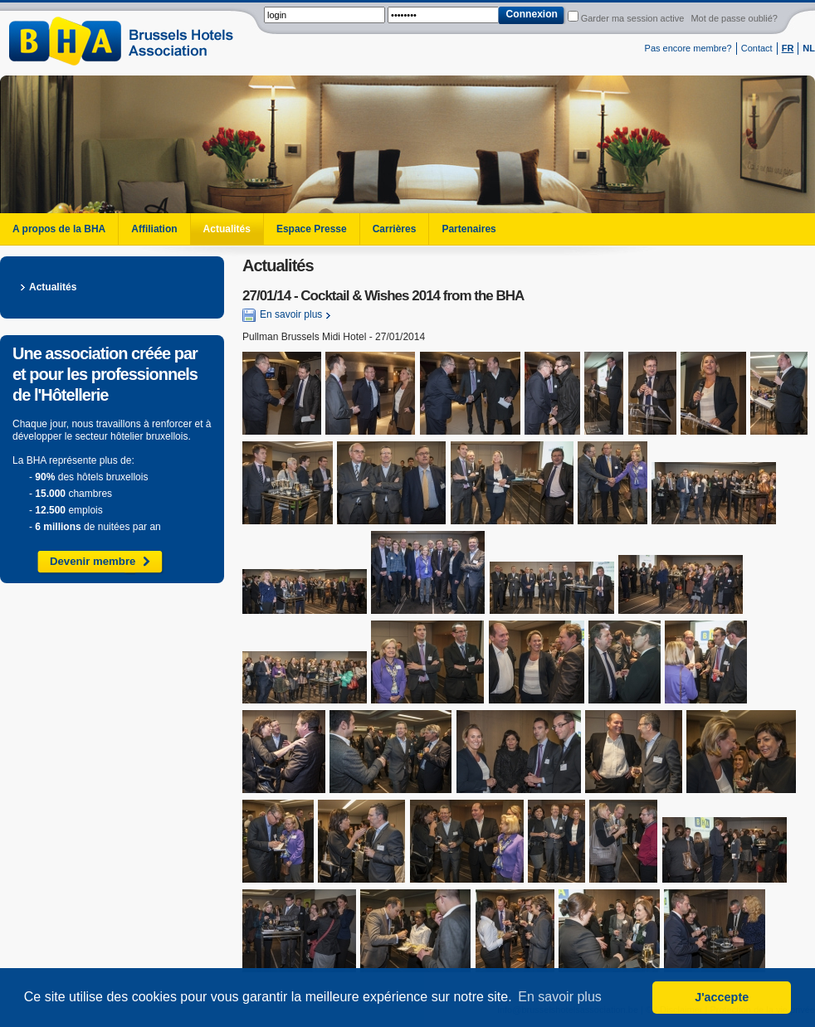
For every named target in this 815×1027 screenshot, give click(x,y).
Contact (757, 48)
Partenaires (468, 229)
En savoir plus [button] (560, 997)
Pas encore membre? (688, 48)
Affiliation (154, 229)
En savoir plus (282, 315)
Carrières (395, 229)
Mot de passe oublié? (734, 18)
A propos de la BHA (58, 229)
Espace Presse (311, 229)
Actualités (227, 229)
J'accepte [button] (722, 997)
